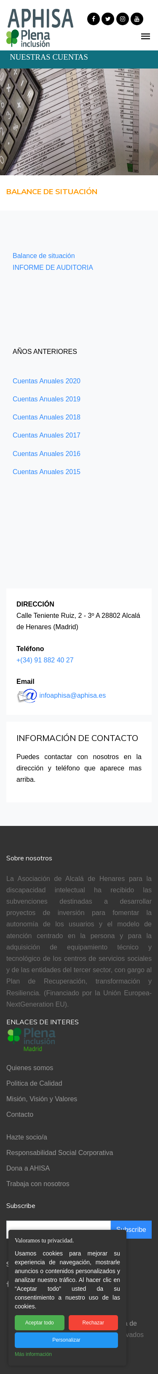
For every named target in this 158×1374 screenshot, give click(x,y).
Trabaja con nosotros (38, 1183)
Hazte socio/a (26, 1137)
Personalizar (66, 1340)
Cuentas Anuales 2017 (46, 435)
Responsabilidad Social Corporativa (59, 1152)
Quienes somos (29, 1067)
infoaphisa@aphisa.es (72, 695)
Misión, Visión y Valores (41, 1098)
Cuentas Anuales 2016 (46, 453)
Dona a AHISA (28, 1168)
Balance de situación (44, 255)
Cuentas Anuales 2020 (46, 381)
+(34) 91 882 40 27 (45, 660)
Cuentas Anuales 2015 (46, 471)
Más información (33, 1354)
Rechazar (93, 1323)
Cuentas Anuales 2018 (46, 417)
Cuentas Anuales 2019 (46, 399)
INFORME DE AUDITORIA (53, 267)
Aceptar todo (39, 1323)
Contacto (19, 1114)
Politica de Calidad (34, 1083)
